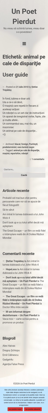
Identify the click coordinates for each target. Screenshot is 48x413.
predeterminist (10, 147)
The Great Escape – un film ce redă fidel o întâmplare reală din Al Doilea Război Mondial (24, 234)
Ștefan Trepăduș (15, 261)
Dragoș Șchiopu (11, 350)
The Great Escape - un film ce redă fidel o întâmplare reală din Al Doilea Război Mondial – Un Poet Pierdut (23, 300)
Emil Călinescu (10, 354)
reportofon (15, 153)
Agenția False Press (13, 364)
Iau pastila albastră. (32, 409)
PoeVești (33, 144)
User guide (15, 75)
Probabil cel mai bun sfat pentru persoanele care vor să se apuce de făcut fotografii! (21, 201)
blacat (17, 144)
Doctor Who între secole (15, 307)
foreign (24, 144)
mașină (6, 153)
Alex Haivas (9, 345)
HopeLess (11, 269)
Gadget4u (8, 359)
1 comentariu (38, 159)
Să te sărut (8, 209)
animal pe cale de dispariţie (26, 150)
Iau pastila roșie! (15, 409)
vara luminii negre (25, 147)
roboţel (24, 153)
